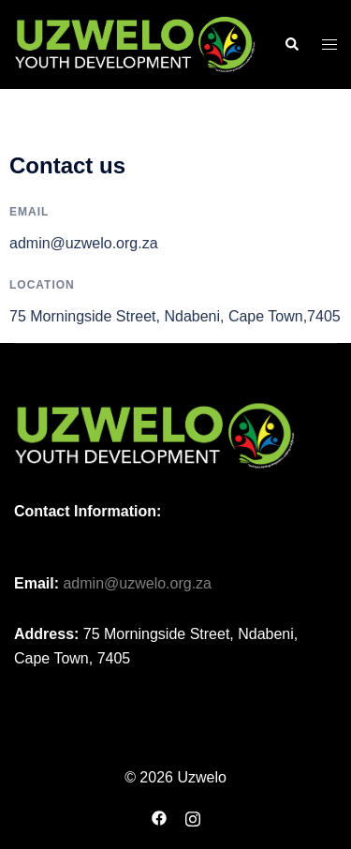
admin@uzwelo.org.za (137, 583)
